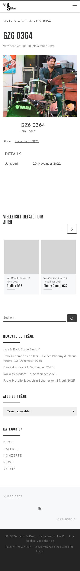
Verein (9, 468)
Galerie (10, 449)
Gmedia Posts (23, 21)
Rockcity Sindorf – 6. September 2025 (30, 374)
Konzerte (12, 455)
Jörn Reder (27, 131)
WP (28, 547)
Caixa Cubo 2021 (27, 141)
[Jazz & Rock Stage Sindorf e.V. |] (9, 6)
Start (6, 21)
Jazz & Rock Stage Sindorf (21, 349)
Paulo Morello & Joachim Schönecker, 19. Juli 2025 (39, 380)
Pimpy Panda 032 (55, 286)
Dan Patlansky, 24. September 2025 (28, 367)
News (8, 462)
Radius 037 (14, 286)
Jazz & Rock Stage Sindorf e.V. (41, 536)
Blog (8, 442)
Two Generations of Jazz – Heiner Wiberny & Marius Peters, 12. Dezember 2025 (39, 358)
